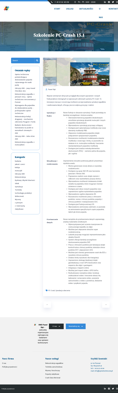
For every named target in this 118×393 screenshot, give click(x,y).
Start (57, 9)
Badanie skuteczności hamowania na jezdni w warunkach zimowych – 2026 (24, 129)
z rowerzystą (20, 205)
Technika (18, 190)
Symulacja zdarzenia (63, 290)
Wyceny (18, 199)
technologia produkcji (23, 193)
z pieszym (19, 202)
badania (18, 161)
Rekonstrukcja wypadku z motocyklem (25, 143)
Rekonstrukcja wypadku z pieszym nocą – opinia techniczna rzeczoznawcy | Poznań (25, 98)
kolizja (17, 167)
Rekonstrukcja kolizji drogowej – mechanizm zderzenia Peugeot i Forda (25, 119)
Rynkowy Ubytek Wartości (25, 180)
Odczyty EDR (20, 174)
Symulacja (19, 186)
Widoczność (19, 196)
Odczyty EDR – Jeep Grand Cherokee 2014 (25, 89)
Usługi (69, 9)
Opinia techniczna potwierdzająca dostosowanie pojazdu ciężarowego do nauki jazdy (23, 80)
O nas (101, 13)
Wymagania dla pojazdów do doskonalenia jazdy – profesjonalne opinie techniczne (25, 109)
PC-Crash (51, 290)
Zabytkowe (19, 209)
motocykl (18, 170)
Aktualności (86, 9)
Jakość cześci (20, 164)
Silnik (17, 183)
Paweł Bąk (52, 89)
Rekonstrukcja (20, 177)
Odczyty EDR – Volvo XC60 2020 (25, 137)
